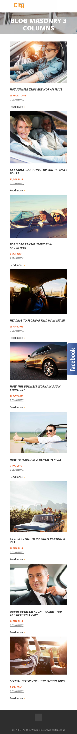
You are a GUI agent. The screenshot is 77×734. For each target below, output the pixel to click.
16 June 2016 (16, 396)
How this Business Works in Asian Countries (35, 388)
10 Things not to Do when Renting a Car (37, 540)
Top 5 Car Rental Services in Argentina (31, 246)
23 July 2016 (16, 179)
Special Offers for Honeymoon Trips (37, 681)
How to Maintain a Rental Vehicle (35, 459)
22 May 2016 (16, 548)
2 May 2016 (16, 687)
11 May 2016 (16, 621)
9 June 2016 (16, 465)
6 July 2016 (16, 253)
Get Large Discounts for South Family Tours (38, 171)
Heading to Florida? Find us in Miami (37, 320)
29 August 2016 (18, 95)
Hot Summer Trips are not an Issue (36, 89)
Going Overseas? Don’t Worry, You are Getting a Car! (36, 613)
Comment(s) (17, 99)
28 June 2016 (16, 326)
